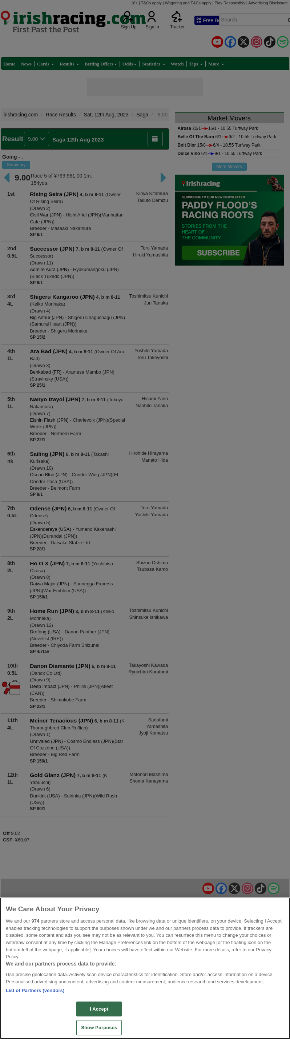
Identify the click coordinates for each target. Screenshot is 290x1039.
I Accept (99, 1009)
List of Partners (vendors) (35, 990)
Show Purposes (99, 1027)
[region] (145, 968)
